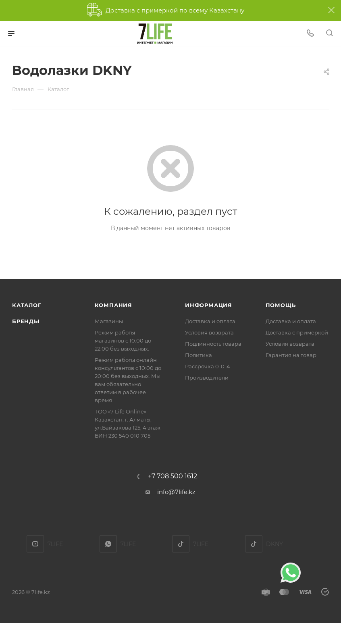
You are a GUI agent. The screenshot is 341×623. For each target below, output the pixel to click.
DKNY (253, 543)
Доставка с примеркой (297, 332)
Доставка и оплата (210, 321)
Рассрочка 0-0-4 (207, 366)
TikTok (180, 543)
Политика (198, 355)
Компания (113, 305)
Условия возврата (209, 332)
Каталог (27, 305)
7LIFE (108, 543)
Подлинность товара (213, 344)
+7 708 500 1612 (172, 476)
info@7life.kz (176, 492)
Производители (207, 377)
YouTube (35, 543)
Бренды (26, 321)
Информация (208, 305)
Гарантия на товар (291, 355)
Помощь (281, 305)
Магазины (109, 321)
